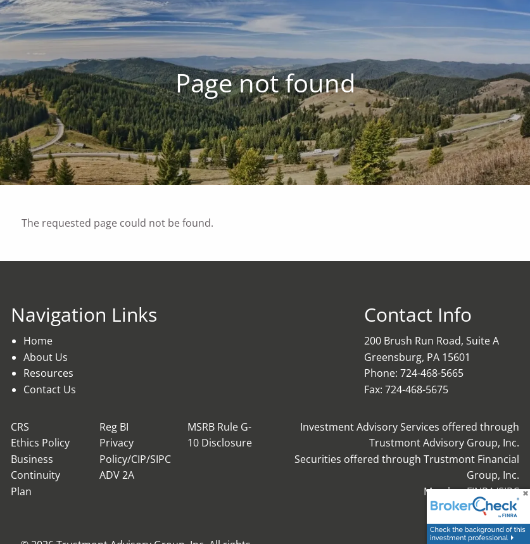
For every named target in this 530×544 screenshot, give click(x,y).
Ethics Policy (40, 443)
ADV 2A (116, 475)
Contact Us (49, 389)
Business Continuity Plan (35, 475)
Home (38, 341)
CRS (20, 427)
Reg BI (114, 427)
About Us (45, 357)
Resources (48, 373)
